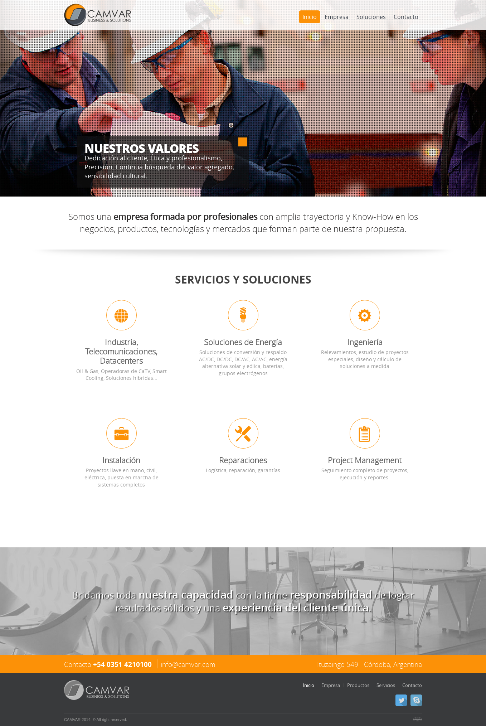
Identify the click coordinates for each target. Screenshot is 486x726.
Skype (416, 700)
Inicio (309, 17)
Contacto (406, 17)
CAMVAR (97, 15)
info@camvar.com (188, 664)
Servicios (385, 685)
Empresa (337, 17)
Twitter (401, 700)
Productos (358, 685)
